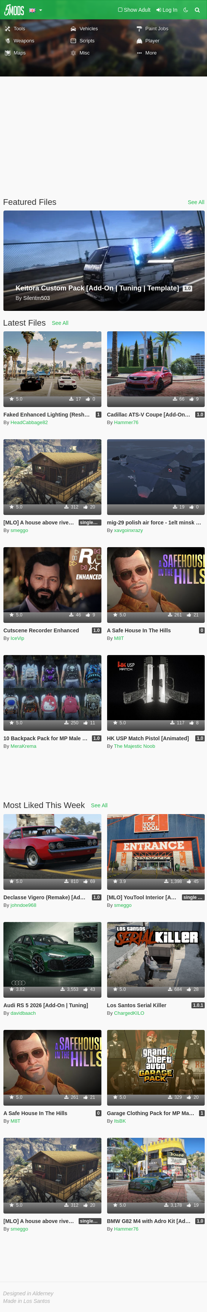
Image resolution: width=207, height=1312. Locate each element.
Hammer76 (126, 422)
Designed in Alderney (28, 1293)
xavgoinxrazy (128, 530)
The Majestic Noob (134, 746)
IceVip (17, 638)
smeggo (19, 530)
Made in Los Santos (26, 1301)
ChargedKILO (129, 1013)
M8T (119, 638)
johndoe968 (23, 905)
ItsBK (120, 1121)
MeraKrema (23, 746)
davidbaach (23, 1013)
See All (196, 202)
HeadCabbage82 (29, 422)
